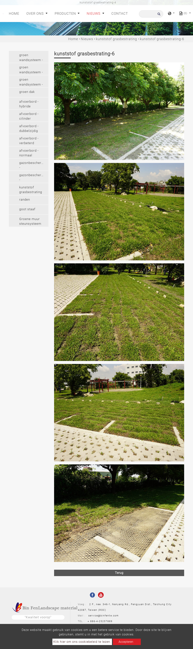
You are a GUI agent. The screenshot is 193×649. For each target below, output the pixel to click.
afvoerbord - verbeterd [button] (29, 140)
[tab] (28, 57)
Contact (119, 13)
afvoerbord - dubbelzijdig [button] (29, 128)
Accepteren (126, 642)
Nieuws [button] (94, 13)
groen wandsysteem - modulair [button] (31, 58)
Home (15, 13)
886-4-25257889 (101, 621)
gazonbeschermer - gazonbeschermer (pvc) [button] (33, 178)
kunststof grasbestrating (116, 39)
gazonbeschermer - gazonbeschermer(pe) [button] (33, 165)
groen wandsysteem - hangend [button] (31, 70)
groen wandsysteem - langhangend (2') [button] (31, 82)
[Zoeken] (151, 14)
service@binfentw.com (103, 615)
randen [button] (24, 199)
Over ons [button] (35, 13)
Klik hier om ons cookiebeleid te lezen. (82, 642)
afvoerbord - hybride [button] (29, 104)
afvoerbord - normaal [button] (29, 153)
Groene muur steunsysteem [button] (30, 221)
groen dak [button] (27, 92)
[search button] (158, 15)
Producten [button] (66, 13)
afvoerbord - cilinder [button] (29, 116)
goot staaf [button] (27, 209)
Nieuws (87, 39)
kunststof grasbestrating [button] (30, 189)
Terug (119, 573)
